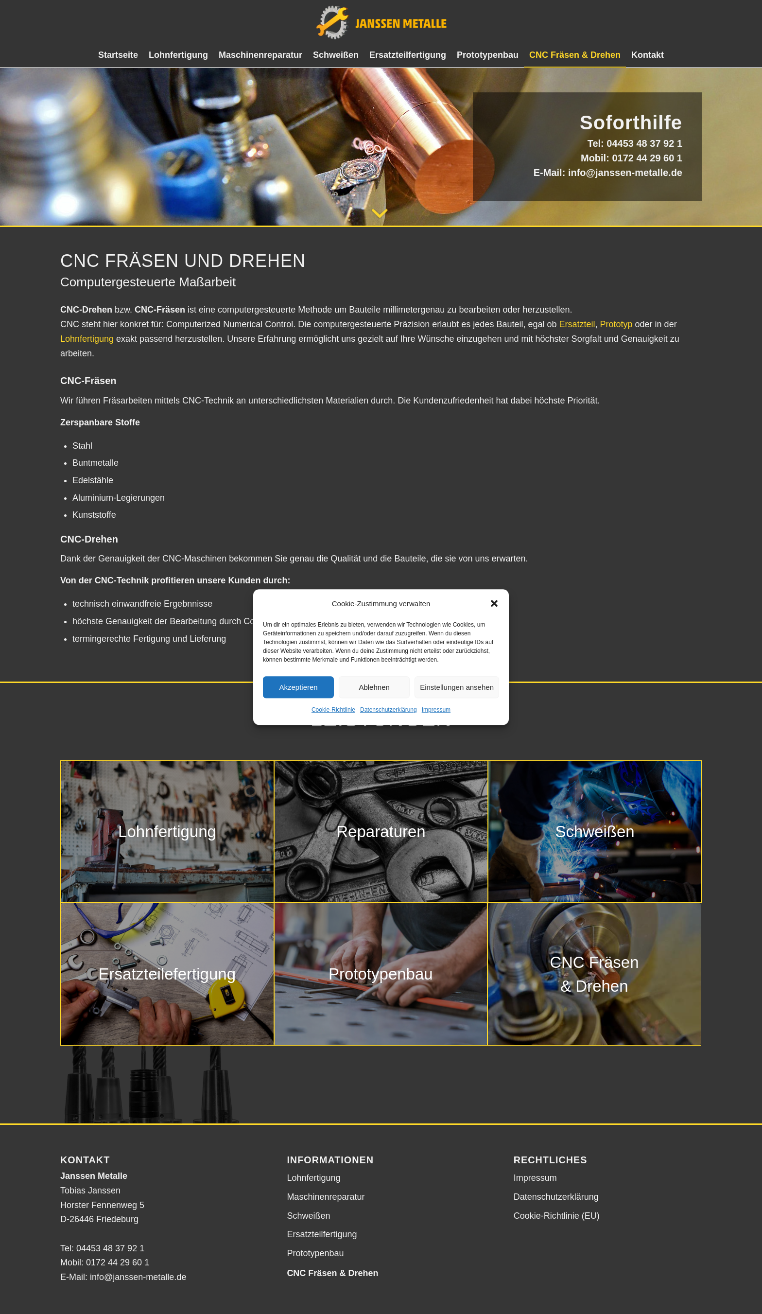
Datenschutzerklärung (388, 710)
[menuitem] (118, 55)
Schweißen (308, 1216)
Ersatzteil (577, 324)
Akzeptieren (298, 687)
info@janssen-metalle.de (625, 172)
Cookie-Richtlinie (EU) (557, 1216)
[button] (494, 604)
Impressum (436, 710)
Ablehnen (374, 687)
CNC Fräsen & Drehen (332, 1273)
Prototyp (616, 324)
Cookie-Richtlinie (333, 710)
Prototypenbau (315, 1253)
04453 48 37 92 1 (644, 143)
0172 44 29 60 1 (647, 158)
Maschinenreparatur (325, 1197)
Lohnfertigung (87, 339)
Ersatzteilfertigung (322, 1234)
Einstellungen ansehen (457, 687)
